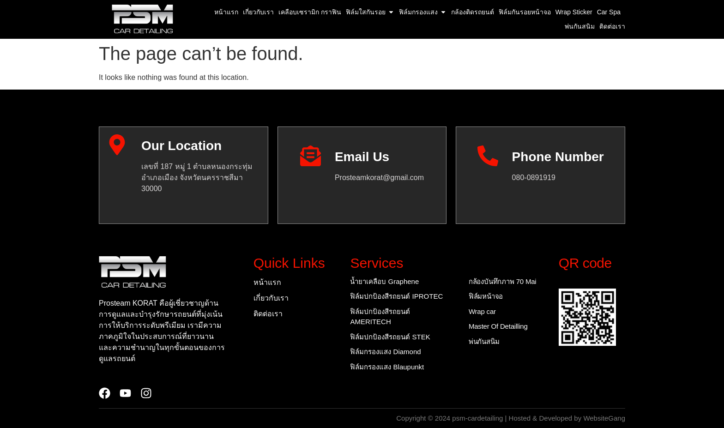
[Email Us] (310, 155)
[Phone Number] (487, 155)
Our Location (181, 146)
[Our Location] (117, 144)
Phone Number (558, 157)
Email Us (362, 157)
